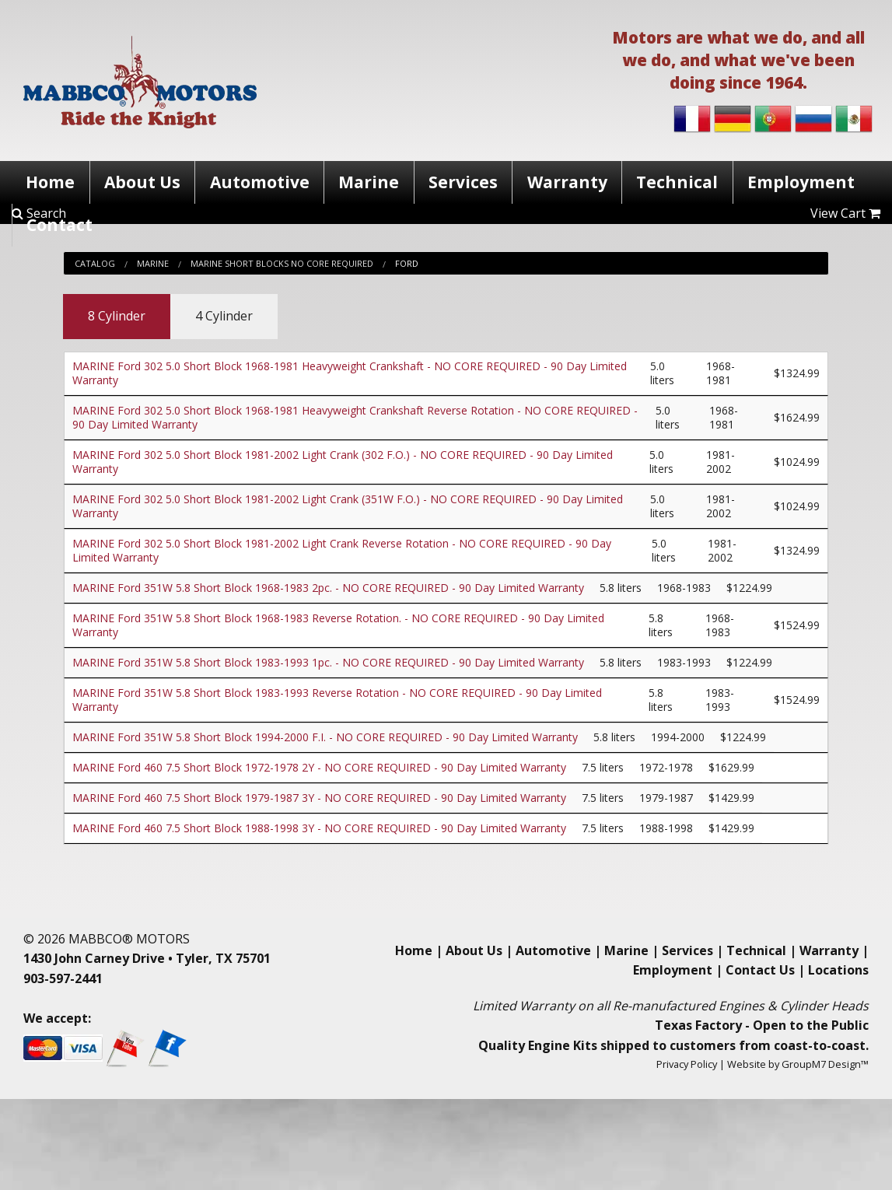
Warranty (567, 182)
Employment (801, 182)
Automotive (260, 182)
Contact (59, 225)
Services (463, 182)
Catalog (95, 263)
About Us (142, 182)
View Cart (845, 213)
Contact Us (760, 969)
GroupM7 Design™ (825, 1064)
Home (50, 182)
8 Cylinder (116, 315)
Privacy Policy (686, 1064)
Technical (677, 182)
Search (39, 213)
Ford (406, 263)
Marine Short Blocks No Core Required (282, 263)
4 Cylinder (224, 315)
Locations (838, 969)
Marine (368, 182)
